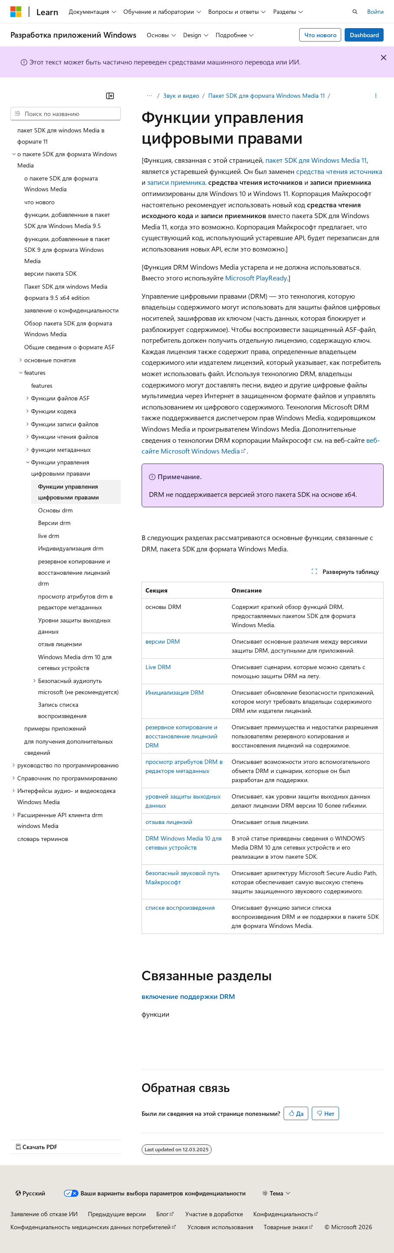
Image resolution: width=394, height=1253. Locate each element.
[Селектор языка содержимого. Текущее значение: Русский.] (30, 1193)
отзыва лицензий (168, 822)
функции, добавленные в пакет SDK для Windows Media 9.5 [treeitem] (67, 220)
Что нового (320, 35)
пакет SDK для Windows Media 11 (316, 159)
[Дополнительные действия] (376, 96)
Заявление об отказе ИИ (44, 1214)
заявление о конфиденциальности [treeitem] (71, 310)
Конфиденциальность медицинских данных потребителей (90, 1227)
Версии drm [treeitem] (54, 523)
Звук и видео (181, 95)
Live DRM (158, 667)
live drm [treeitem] (48, 535)
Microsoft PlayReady (256, 277)
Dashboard (364, 35)
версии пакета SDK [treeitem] (50, 273)
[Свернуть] (110, 95)
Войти (375, 11)
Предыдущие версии (117, 1214)
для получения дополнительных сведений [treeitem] (68, 747)
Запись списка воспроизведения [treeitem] (62, 710)
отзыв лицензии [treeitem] (60, 644)
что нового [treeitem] (39, 202)
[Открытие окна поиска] (355, 11)
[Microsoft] (16, 11)
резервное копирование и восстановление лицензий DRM (181, 736)
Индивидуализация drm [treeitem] (70, 548)
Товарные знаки (286, 1227)
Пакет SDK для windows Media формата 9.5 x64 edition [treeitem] (65, 292)
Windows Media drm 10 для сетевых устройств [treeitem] (75, 662)
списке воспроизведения (180, 907)
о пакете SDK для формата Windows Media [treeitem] (61, 183)
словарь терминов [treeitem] (42, 838)
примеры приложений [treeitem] (55, 728)
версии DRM (162, 641)
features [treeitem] (41, 385)
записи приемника (176, 182)
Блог (162, 1214)
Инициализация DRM (174, 692)
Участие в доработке (214, 1214)
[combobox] (65, 114)
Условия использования (220, 1227)
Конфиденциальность (283, 1214)
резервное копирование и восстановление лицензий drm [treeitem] (74, 572)
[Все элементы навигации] (149, 96)
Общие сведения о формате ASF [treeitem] (69, 347)
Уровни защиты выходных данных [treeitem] (74, 625)
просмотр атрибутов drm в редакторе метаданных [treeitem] (75, 602)
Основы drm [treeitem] (55, 510)
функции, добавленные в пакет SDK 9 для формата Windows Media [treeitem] (67, 250)
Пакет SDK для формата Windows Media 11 (266, 95)
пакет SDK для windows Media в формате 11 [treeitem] (60, 135)
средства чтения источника (339, 171)
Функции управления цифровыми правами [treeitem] (68, 492)
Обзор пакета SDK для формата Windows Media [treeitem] (68, 328)
